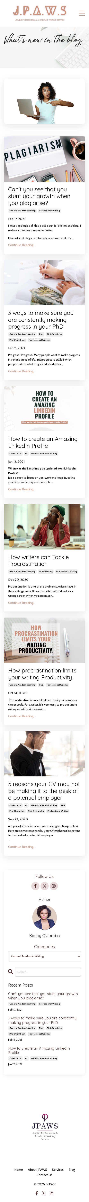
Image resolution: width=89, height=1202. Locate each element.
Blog (72, 1170)
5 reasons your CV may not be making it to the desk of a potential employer (44, 791)
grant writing (46, 571)
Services (58, 1170)
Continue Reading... (21, 245)
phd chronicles (54, 334)
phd (41, 334)
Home (18, 1170)
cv (26, 453)
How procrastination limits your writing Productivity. (42, 674)
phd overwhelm (17, 340)
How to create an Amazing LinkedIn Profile (43, 442)
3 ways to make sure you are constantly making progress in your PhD (40, 319)
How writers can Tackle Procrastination (38, 560)
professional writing (49, 210)
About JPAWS (37, 1170)
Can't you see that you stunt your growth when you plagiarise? (39, 196)
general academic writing (22, 210)
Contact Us (44, 1175)
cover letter (15, 453)
